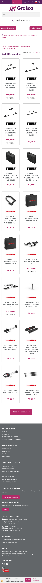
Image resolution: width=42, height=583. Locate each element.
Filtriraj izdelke (36, 28)
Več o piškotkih (36, 580)
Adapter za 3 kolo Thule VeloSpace (10, 86)
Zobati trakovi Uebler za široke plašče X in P (31, 305)
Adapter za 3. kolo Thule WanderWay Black (31, 87)
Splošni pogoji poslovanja (10, 437)
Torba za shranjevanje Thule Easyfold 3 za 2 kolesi (10, 177)
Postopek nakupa (7, 449)
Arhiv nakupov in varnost (9, 474)
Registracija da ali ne (8, 466)
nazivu (37, 52)
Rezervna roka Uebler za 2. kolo (10, 391)
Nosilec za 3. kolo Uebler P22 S (31, 262)
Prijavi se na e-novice (10, 497)
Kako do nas (5, 434)
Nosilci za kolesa (25, 47)
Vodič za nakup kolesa (9, 482)
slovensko (36, 2)
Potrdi (28, 580)
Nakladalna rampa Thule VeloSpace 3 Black (31, 132)
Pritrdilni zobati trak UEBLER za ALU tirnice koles (10, 220)
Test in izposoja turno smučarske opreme (14, 551)
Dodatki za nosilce (9, 48)
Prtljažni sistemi (13, 47)
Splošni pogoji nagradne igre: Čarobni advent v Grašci (19, 555)
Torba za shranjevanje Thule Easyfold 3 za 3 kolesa (31, 177)
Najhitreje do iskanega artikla (11, 471)
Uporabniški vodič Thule (9, 479)
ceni (32, 52)
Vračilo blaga (6, 456)
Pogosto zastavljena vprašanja (11, 439)
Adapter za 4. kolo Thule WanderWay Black (10, 132)
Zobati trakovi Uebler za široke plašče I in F (31, 392)
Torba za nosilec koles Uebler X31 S (10, 262)
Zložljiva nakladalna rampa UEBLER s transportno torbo (31, 349)
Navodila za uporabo (8, 476)
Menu (2, 2)
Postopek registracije (8, 469)
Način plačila (6, 451)
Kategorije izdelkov (8, 28)
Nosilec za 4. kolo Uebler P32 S (10, 305)
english (39, 2)
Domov (4, 47)
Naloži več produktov (21, 412)
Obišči (5, 510)
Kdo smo (4, 431)
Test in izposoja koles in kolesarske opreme (15, 553)
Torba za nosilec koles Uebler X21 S (31, 219)
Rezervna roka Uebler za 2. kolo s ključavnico (10, 347)
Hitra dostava (6, 454)
